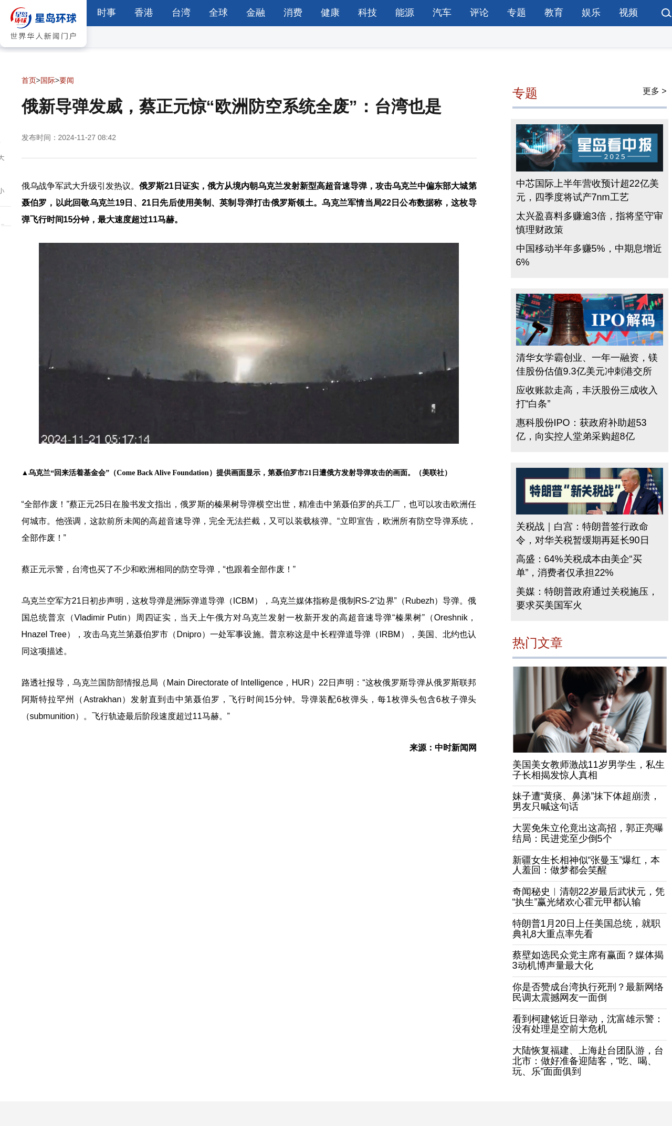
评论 (479, 12)
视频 (628, 12)
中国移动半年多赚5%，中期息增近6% (589, 255)
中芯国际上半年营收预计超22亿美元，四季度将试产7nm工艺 (587, 190)
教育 (553, 12)
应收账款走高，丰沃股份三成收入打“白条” (587, 397)
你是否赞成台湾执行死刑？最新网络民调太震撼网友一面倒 (588, 992)
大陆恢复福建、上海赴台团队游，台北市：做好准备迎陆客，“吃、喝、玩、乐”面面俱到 (588, 1061)
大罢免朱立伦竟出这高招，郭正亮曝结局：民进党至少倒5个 (588, 833)
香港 (143, 12)
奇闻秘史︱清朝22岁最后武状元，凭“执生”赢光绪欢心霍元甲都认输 (588, 896)
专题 (516, 12)
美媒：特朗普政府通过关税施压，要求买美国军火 (587, 598)
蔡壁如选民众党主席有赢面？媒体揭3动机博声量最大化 (588, 960)
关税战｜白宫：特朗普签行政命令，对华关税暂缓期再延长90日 (582, 533)
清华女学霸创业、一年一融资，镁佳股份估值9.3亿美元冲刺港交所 (587, 364)
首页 (29, 80)
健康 (330, 12)
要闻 (66, 80)
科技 (367, 12)
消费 (293, 12)
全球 (218, 12)
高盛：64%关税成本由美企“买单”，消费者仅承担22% (579, 566)
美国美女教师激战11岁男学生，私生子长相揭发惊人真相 (588, 769)
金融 (255, 12)
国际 (47, 80)
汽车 (442, 12)
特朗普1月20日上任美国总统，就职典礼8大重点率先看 (586, 928)
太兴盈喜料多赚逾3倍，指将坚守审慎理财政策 (589, 223)
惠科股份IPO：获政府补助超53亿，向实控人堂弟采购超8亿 (581, 429)
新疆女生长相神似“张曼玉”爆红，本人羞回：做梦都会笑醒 (586, 865)
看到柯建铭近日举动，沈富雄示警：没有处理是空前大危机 (588, 1024)
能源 (404, 12)
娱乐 (591, 12)
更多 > (655, 91)
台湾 (181, 12)
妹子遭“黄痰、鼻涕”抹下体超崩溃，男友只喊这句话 (586, 801)
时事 (106, 12)
